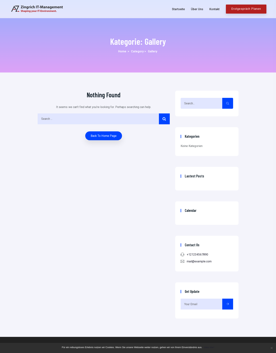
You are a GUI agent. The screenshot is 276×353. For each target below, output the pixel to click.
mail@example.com (199, 261)
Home (122, 51)
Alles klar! (209, 347)
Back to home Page (104, 136)
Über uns (197, 9)
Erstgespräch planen (246, 9)
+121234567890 (197, 254)
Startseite (178, 9)
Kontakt (214, 9)
